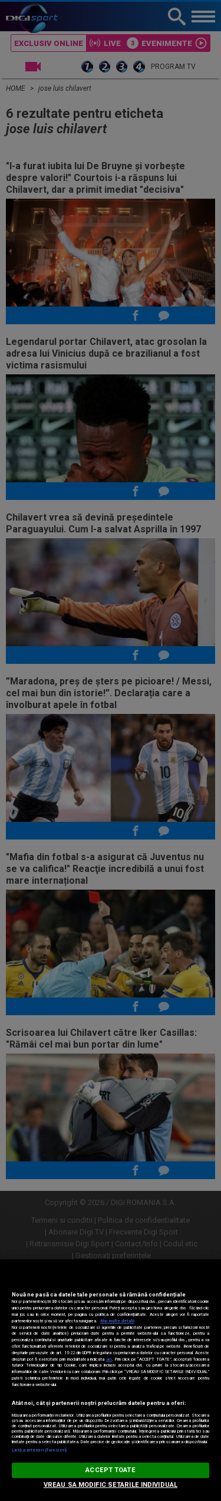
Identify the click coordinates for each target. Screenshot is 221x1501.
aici (109, 1359)
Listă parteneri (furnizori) (39, 1450)
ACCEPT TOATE (110, 1470)
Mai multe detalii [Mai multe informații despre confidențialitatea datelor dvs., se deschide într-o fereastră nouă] (117, 1321)
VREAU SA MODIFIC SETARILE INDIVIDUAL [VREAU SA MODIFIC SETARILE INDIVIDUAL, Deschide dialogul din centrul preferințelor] (110, 1485)
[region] (110, 1380)
